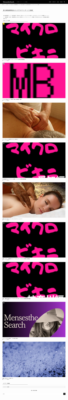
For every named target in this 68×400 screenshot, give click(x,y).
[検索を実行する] (64, 394)
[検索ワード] (34, 394)
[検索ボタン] (64, 2)
